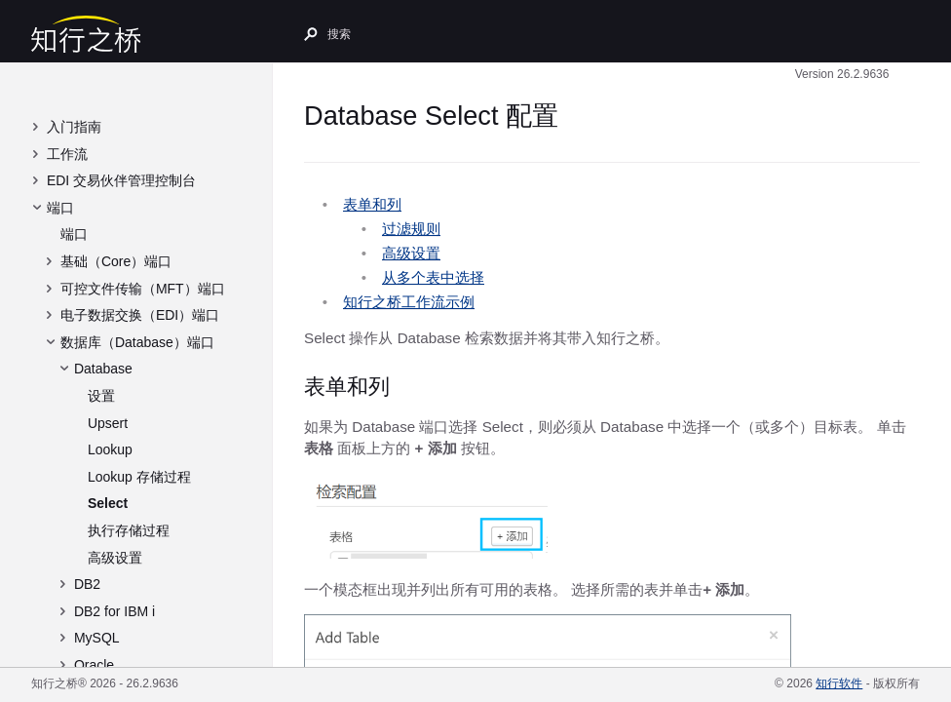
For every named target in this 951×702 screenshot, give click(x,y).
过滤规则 (411, 228)
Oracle (94, 665)
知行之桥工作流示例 (409, 301)
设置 (101, 396)
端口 (60, 207)
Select (108, 503)
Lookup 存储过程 (139, 477)
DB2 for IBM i (114, 611)
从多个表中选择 (433, 277)
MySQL (97, 637)
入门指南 (74, 127)
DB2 (87, 584)
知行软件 (839, 683)
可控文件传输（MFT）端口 (142, 288)
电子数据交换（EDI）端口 (139, 315)
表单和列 (372, 204)
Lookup (110, 449)
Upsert (108, 423)
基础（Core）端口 (115, 261)
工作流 (67, 154)
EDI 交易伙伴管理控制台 (121, 180)
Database (103, 368)
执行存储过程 (129, 530)
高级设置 (115, 558)
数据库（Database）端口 (137, 342)
